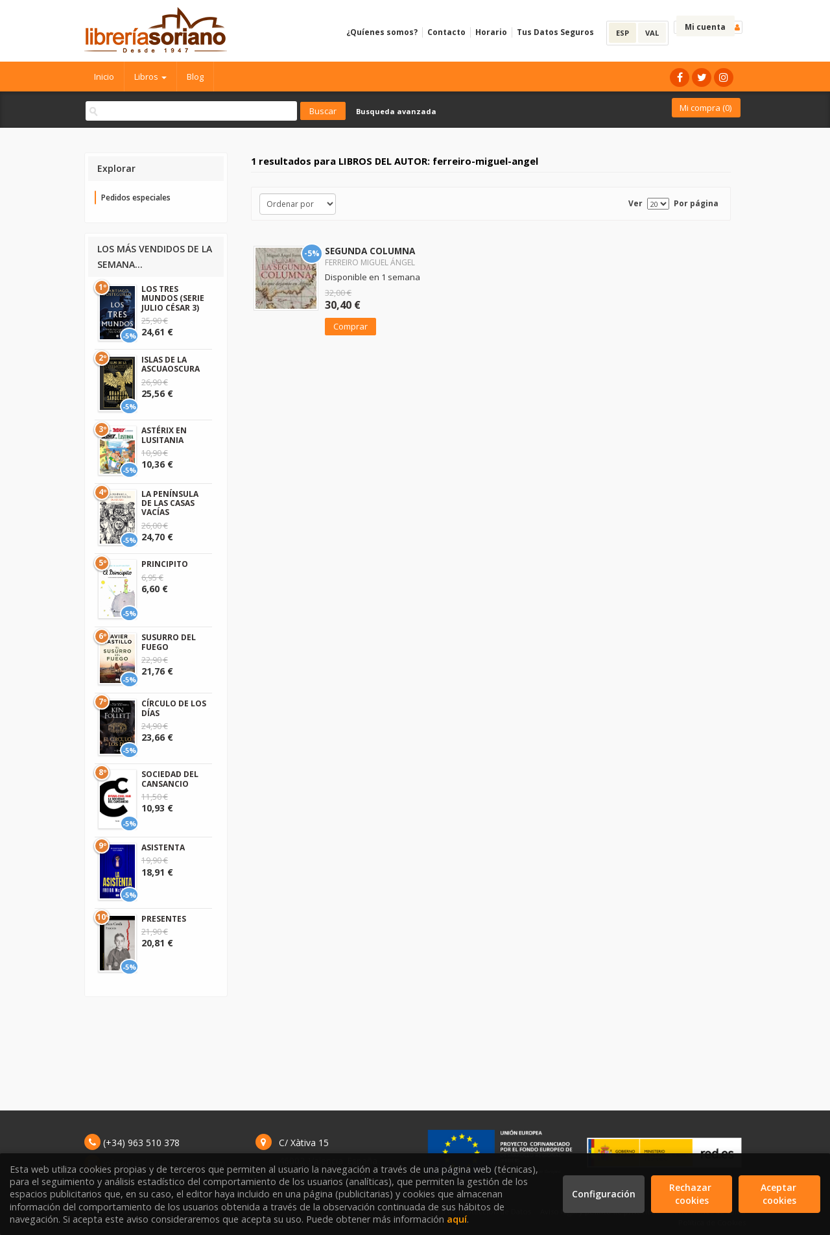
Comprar (350, 326)
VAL (652, 33)
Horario (491, 32)
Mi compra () (705, 108)
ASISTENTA (163, 847)
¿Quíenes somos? (382, 32)
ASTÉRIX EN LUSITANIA (164, 435)
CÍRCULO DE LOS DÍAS (173, 708)
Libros (150, 76)
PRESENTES (163, 918)
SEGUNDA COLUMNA (370, 251)
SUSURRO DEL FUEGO (168, 642)
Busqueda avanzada (396, 111)
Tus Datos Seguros (555, 32)
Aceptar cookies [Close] (780, 1193)
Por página (696, 203)
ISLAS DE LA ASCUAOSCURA (170, 364)
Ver (635, 203)
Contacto (446, 32)
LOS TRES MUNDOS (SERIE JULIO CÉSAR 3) (172, 298)
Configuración (603, 1194)
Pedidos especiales (136, 197)
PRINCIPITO (164, 564)
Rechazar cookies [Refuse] (691, 1193)
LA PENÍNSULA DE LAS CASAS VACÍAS (169, 503)
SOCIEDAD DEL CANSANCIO (169, 779)
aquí (457, 1219)
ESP (622, 33)
